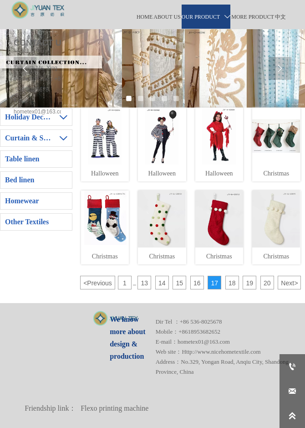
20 (267, 283)
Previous (97, 283)
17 (215, 283)
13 (144, 283)
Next (289, 283)
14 (162, 283)
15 (179, 283)
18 (232, 283)
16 (197, 283)
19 (250, 283)
